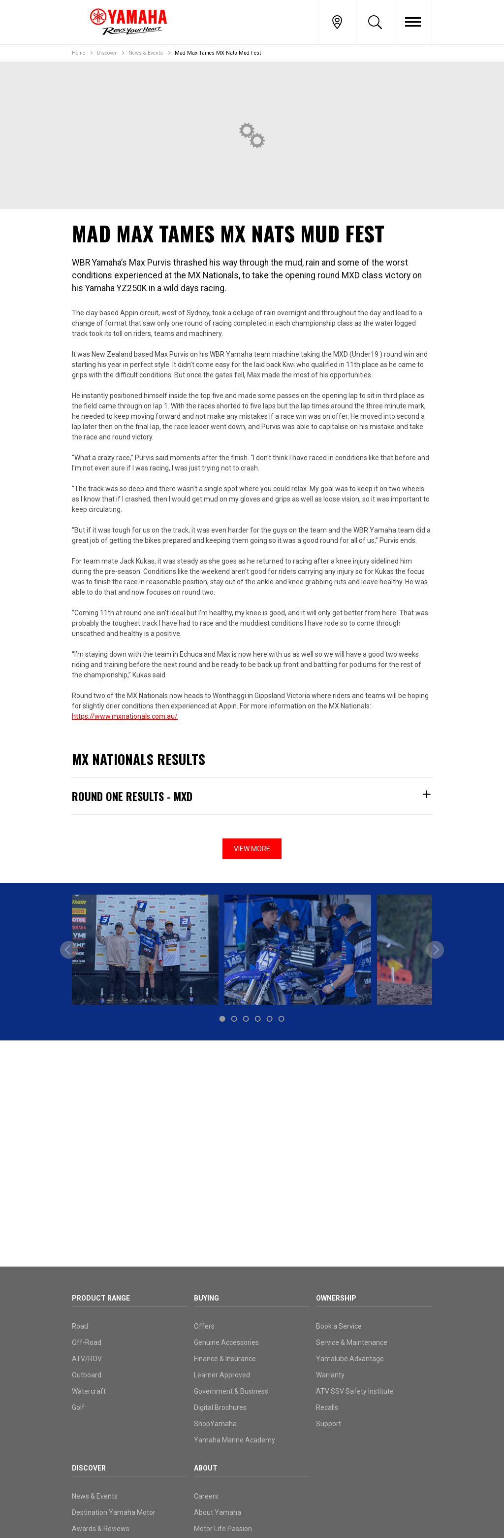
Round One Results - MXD (252, 796)
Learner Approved (222, 1375)
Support (328, 1424)
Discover (107, 53)
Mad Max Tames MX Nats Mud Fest (218, 53)
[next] (435, 950)
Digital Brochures (220, 1407)
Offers (204, 1326)
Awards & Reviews (100, 1529)
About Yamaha (217, 1512)
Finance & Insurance (225, 1359)
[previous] (69, 950)
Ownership (336, 1298)
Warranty (330, 1375)
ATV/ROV (87, 1359)
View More (252, 849)
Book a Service (339, 1326)
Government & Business (231, 1391)
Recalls (327, 1407)
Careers (206, 1496)
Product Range (101, 1298)
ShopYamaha (215, 1424)
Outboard (86, 1375)
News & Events (145, 53)
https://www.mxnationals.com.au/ (125, 716)
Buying (206, 1298)
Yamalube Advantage (350, 1359)
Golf (78, 1407)
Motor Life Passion (223, 1529)
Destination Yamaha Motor (114, 1512)
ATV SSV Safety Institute (355, 1391)
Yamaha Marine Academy (234, 1440)
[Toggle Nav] (413, 22)
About (206, 1468)
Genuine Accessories (226, 1342)
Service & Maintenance (351, 1342)
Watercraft (89, 1391)
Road (80, 1326)
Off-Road (86, 1342)
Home (78, 53)
